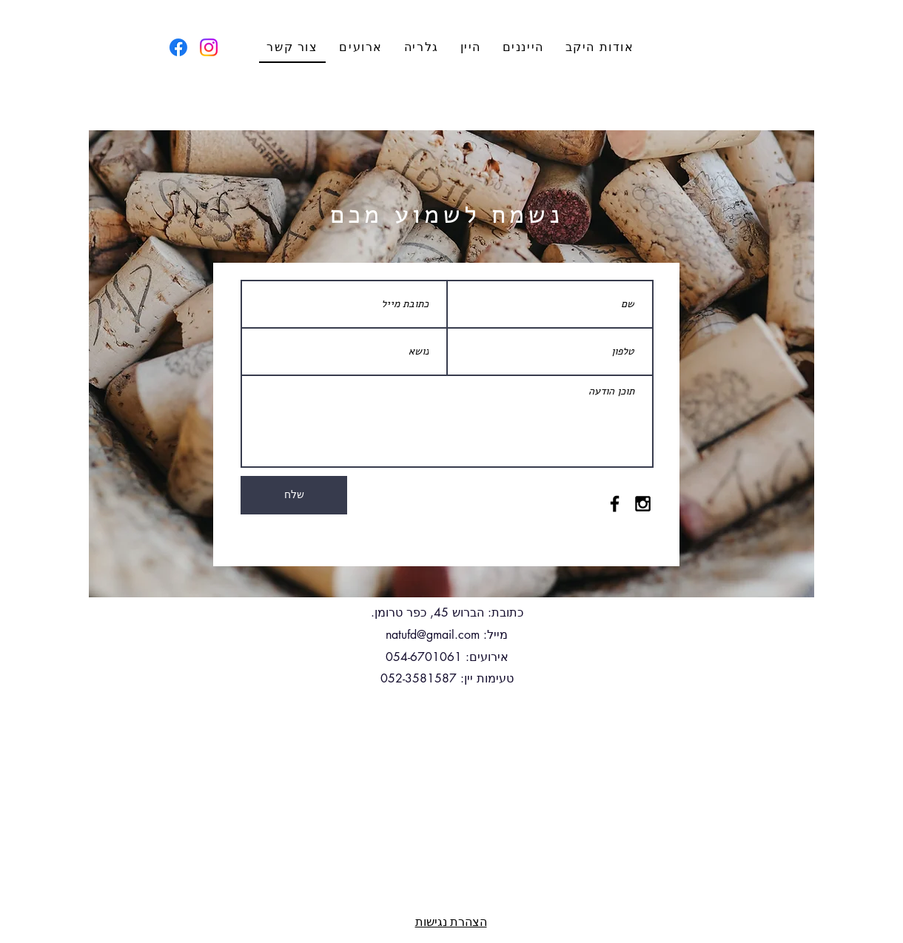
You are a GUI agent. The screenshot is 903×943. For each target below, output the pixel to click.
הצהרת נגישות (451, 921)
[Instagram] (209, 47)
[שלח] (294, 495)
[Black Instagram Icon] (643, 503)
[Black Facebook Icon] (614, 503)
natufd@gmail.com (433, 634)
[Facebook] (178, 47)
